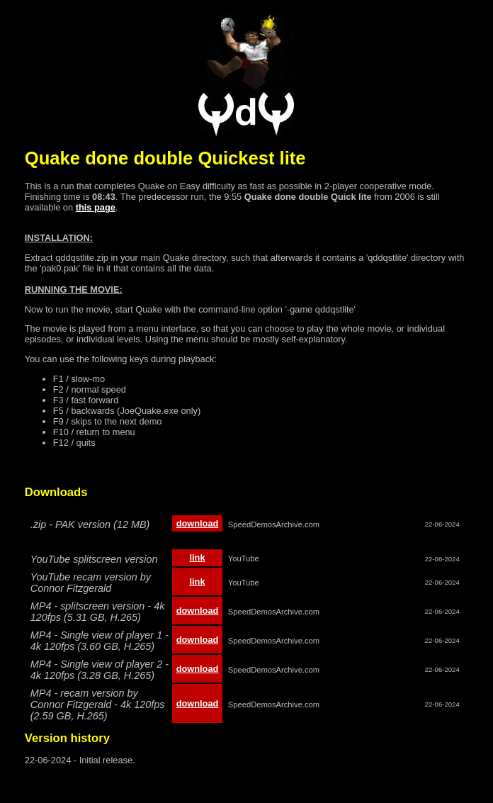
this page (95, 207)
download (197, 523)
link (197, 557)
